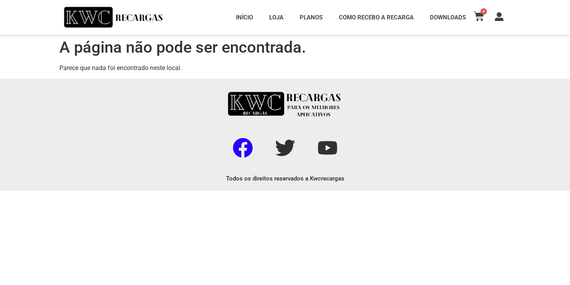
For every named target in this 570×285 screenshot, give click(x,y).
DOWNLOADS (448, 17)
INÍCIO (244, 17)
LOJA (276, 17)
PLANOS (311, 17)
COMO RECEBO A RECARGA (376, 17)
